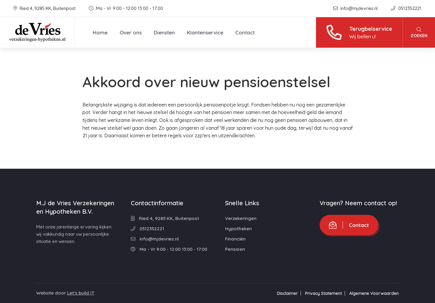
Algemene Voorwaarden (374, 293)
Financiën (235, 239)
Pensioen (235, 249)
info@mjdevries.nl (356, 8)
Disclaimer (287, 293)
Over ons (131, 32)
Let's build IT (80, 293)
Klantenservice (205, 32)
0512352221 (406, 8)
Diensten (164, 32)
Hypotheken (238, 228)
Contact (245, 32)
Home (100, 32)
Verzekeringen (240, 218)
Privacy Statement (323, 293)
